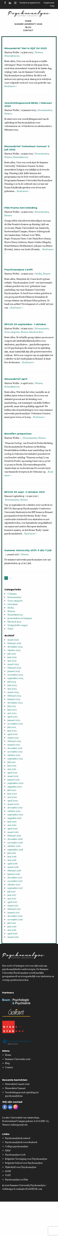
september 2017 (15, 888)
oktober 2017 (13, 884)
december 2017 (14, 877)
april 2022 (12, 734)
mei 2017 (11, 898)
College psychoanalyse (16, 1146)
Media (38, 273)
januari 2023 (13, 720)
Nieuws (39, 52)
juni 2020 (12, 793)
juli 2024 (11, 681)
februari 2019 (14, 835)
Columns (12, 593)
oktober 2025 (14, 650)
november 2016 (15, 919)
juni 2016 (11, 926)
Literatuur (12, 604)
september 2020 (15, 783)
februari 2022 (14, 741)
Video (10, 628)
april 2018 (12, 863)
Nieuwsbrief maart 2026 (17, 1084)
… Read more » (22, 191)
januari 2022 (13, 744)
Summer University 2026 (28, 24)
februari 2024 (14, 695)
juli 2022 (11, 727)
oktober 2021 (13, 755)
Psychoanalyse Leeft (15, 1154)
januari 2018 (13, 874)
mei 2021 (11, 769)
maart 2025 (13, 664)
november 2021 (15, 751)
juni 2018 (11, 856)
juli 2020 (11, 790)
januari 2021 (13, 779)
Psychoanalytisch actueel (17, 1138)
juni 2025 (12, 657)
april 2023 (12, 716)
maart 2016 (13, 937)
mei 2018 (11, 860)
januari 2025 (13, 671)
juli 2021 (11, 762)
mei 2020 (12, 797)
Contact (28, 30)
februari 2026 (14, 643)
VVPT (8, 1175)
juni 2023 (12, 709)
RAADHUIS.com (33, 1189)
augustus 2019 (14, 818)
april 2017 (12, 902)
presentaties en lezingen (19, 618)
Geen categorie (12, 332)
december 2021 (14, 748)
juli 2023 (11, 706)
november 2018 (15, 842)
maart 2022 (13, 737)
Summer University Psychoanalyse (27, 1185)
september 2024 (15, 678)
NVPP (8, 1171)
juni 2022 (12, 730)
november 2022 (15, 723)
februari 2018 (14, 870)
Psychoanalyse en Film (16, 1179)
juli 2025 (11, 653)
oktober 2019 (13, 811)
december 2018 (14, 839)
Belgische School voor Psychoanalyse (24, 1163)
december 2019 (15, 807)
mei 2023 (11, 713)
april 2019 (12, 828)
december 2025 (15, 647)
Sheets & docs (36, 332)
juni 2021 (11, 765)
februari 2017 (14, 909)
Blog (28, 27)
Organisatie (49, 3)
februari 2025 (14, 667)
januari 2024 (13, 699)
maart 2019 (13, 832)
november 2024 (15, 674)
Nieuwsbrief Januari (15, 1088)
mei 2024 (12, 688)
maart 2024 (13, 692)
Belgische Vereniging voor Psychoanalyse (26, 1159)
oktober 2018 (13, 846)
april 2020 (12, 800)
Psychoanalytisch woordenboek (21, 1142)
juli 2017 (11, 891)
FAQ (52, 6)
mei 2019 (11, 825)
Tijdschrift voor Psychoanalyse (20, 1167)
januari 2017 (13, 912)
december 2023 (15, 702)
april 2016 (12, 933)
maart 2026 (13, 640)
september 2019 (15, 814)
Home (28, 21)
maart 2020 (13, 804)
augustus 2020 (14, 786)
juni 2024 (12, 685)
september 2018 (15, 849)
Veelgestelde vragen (17, 625)
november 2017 (15, 881)
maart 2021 (12, 776)
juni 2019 (11, 821)
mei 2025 (11, 660)
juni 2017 (11, 895)
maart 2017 (12, 905)
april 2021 (12, 772)
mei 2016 (11, 930)
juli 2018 (11, 853)
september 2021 (15, 758)
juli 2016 (11, 923)
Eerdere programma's (30, 3)
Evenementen (45, 110)
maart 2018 (12, 867)
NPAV (8, 1150)
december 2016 (15, 916)
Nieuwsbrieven (12, 56)
